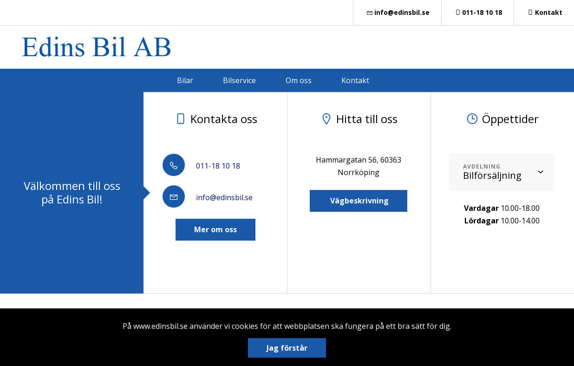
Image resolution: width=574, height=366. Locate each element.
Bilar (185, 80)
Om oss (299, 80)
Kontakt (544, 12)
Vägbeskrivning (358, 201)
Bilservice (239, 80)
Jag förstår (287, 348)
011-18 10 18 (477, 12)
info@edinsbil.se (397, 12)
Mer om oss (215, 229)
